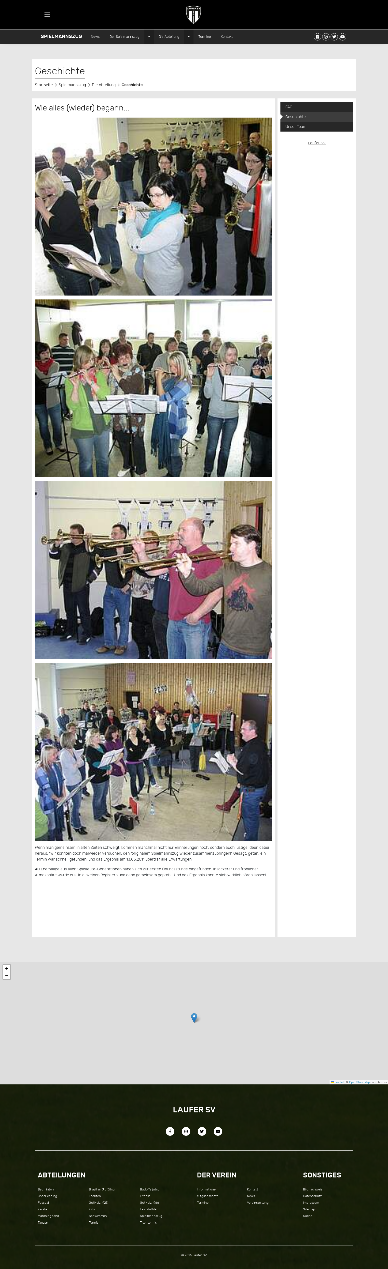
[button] (194, 1018)
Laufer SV (317, 143)
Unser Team (295, 126)
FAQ (288, 107)
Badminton (46, 1189)
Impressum (311, 1202)
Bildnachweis (312, 1189)
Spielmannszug (61, 37)
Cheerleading (47, 1196)
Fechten (95, 1196)
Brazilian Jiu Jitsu (102, 1189)
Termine (204, 37)
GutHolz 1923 (98, 1202)
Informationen (207, 1189)
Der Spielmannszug (124, 37)
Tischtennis (148, 1222)
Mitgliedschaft (207, 1196)
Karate (42, 1209)
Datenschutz (312, 1196)
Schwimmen (98, 1216)
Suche (307, 1216)
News (95, 37)
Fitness (145, 1196)
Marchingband (48, 1216)
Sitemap (309, 1209)
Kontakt (227, 37)
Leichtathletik (150, 1209)
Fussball (44, 1202)
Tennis (93, 1222)
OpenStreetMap (359, 1082)
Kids (92, 1209)
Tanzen (43, 1222)
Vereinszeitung (258, 1202)
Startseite (44, 85)
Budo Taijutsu (150, 1189)
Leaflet (337, 1082)
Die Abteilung (169, 37)
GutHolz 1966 (149, 1202)
